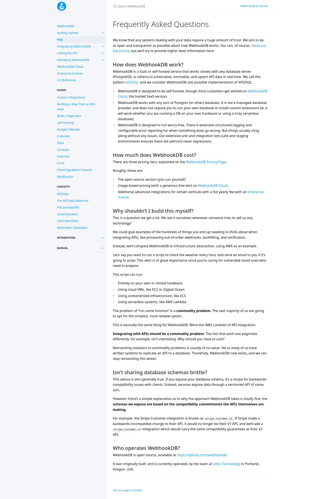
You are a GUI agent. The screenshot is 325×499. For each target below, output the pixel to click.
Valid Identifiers (68, 221)
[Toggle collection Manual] (102, 248)
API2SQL (63, 194)
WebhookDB (65, 26)
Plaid (60, 143)
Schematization (67, 214)
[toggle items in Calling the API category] (102, 53)
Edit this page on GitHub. (128, 490)
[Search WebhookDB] (162, 6)
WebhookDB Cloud (70, 67)
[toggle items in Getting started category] (102, 33)
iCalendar (63, 136)
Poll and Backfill (68, 207)
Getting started (67, 33)
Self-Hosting (65, 123)
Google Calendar (68, 129)
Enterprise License (69, 73)
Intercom (63, 156)
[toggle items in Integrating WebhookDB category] (102, 46)
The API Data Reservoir (73, 201)
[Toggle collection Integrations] (102, 237)
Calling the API (67, 53)
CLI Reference (66, 80)
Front (60, 163)
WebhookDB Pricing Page (206, 162)
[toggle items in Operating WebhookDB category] (102, 59)
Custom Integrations (71, 97)
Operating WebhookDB (73, 60)
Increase (63, 150)
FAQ (60, 40)
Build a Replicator (69, 116)
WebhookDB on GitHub (254, 6)
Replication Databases (72, 228)
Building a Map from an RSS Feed (76, 106)
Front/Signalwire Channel (74, 170)
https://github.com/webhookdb (202, 455)
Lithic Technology (226, 463)
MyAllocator (65, 177)
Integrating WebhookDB (74, 46)
